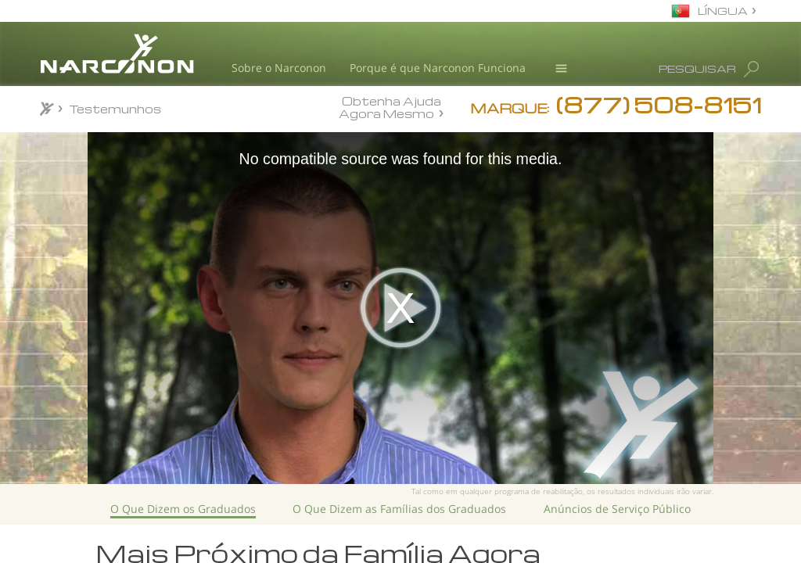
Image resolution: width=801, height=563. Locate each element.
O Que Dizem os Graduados (183, 508)
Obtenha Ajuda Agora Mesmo (390, 107)
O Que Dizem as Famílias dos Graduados (399, 508)
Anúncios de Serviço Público (617, 508)
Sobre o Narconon (279, 67)
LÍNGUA (723, 10)
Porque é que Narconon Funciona (438, 67)
